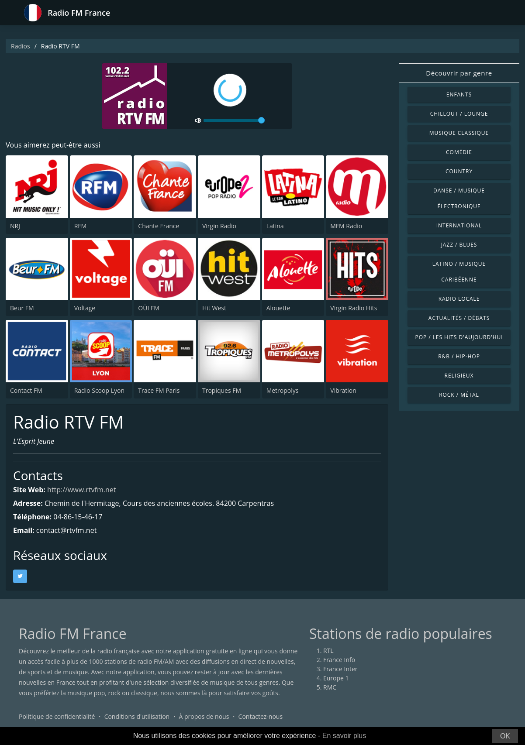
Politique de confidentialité (57, 716)
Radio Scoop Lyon (99, 390)
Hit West (214, 308)
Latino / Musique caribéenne (459, 271)
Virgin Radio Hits (353, 308)
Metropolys (282, 390)
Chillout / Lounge (459, 113)
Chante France (158, 226)
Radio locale (459, 298)
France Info (339, 660)
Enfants (459, 94)
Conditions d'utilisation (137, 716)
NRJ (15, 226)
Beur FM (22, 308)
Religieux (459, 375)
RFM (80, 226)
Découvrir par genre (459, 73)
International (459, 225)
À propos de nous (204, 716)
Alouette (278, 308)
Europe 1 (336, 678)
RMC (329, 687)
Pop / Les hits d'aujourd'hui (459, 337)
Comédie (459, 152)
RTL (328, 650)
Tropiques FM (221, 390)
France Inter (340, 669)
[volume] (234, 120)
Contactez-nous (260, 716)
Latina (275, 226)
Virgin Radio (219, 226)
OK (505, 736)
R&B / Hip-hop (459, 356)
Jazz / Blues (459, 244)
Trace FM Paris (159, 390)
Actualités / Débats (459, 318)
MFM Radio (346, 226)
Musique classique (459, 133)
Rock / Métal (459, 394)
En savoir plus (344, 735)
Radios (20, 46)
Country (459, 171)
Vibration (343, 390)
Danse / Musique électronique (459, 198)
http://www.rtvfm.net (81, 489)
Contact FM (26, 390)
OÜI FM (148, 308)
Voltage (85, 308)
